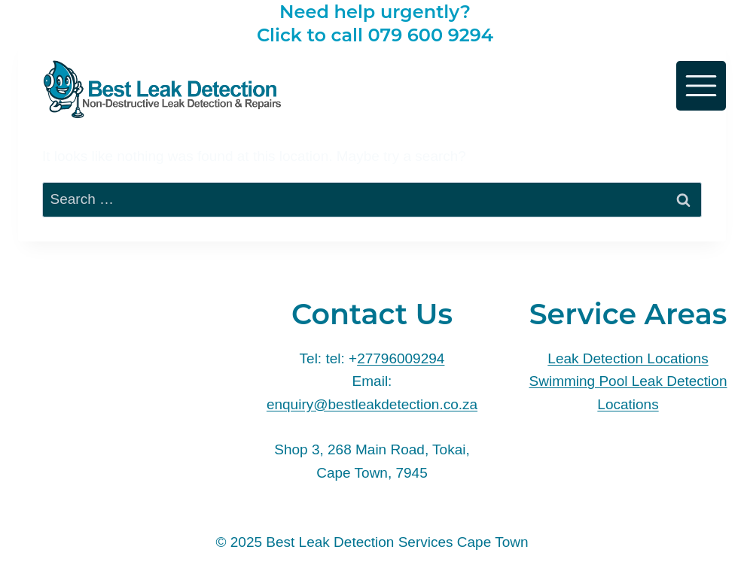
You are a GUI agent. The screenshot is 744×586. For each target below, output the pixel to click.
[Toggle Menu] (701, 86)
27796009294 (400, 358)
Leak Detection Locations (627, 358)
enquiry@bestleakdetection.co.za (372, 404)
